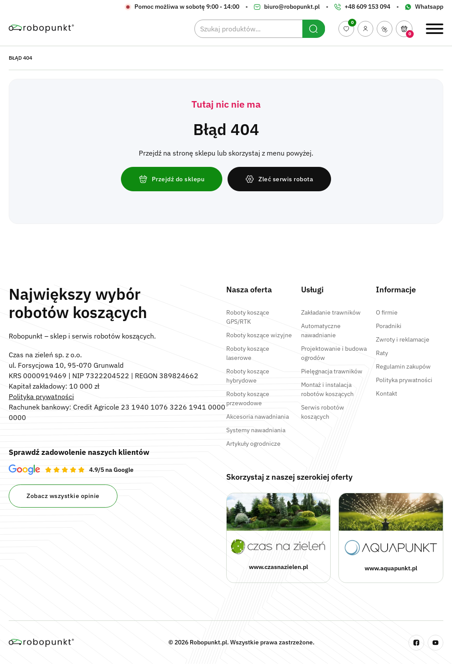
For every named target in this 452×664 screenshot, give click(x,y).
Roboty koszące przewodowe (247, 398)
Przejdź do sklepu (172, 179)
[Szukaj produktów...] (259, 29)
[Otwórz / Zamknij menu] (434, 29)
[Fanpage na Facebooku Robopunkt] (416, 642)
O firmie (387, 312)
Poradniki (389, 326)
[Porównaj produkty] (384, 29)
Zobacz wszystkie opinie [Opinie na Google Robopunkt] (63, 496)
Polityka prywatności (41, 396)
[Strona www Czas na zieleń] (278, 538)
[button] (404, 29)
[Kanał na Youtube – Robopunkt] (435, 642)
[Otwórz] (404, 28)
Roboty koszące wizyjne (259, 335)
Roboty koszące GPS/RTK (247, 316)
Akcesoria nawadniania (257, 416)
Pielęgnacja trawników (331, 371)
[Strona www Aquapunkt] (390, 538)
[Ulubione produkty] (346, 29)
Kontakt (386, 393)
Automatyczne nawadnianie (321, 330)
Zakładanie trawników (331, 312)
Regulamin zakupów (403, 366)
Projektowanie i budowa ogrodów (334, 353)
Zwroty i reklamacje (402, 339)
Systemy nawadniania (255, 430)
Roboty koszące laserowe (247, 353)
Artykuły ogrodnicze (253, 443)
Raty (382, 353)
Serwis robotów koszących (322, 411)
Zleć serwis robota (279, 179)
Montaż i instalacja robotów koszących (327, 389)
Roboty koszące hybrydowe (247, 375)
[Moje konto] (365, 29)
